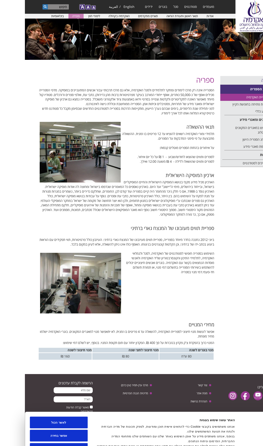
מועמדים (183, 6)
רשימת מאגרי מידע (230, 146)
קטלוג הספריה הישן (230, 139)
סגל (150, 6)
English (104, 6)
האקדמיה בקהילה (94, 16)
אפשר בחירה (34, 406)
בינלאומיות (32, 16)
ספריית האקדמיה (232, 97)
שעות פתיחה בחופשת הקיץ (225, 104)
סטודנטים (165, 6)
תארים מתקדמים (123, 16)
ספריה (51, 16)
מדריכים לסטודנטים (230, 163)
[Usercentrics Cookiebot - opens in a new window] (237, 438)
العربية (88, 6)
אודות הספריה (235, 89)
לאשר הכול (33, 393)
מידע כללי (236, 111)
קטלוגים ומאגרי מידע (230, 119)
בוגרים (138, 6)
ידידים (124, 6)
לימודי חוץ (69, 16)
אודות (185, 16)
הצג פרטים (72, 438)
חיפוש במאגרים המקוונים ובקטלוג (226, 130)
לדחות (34, 419)
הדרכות (240, 154)
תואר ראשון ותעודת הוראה (157, 16)
